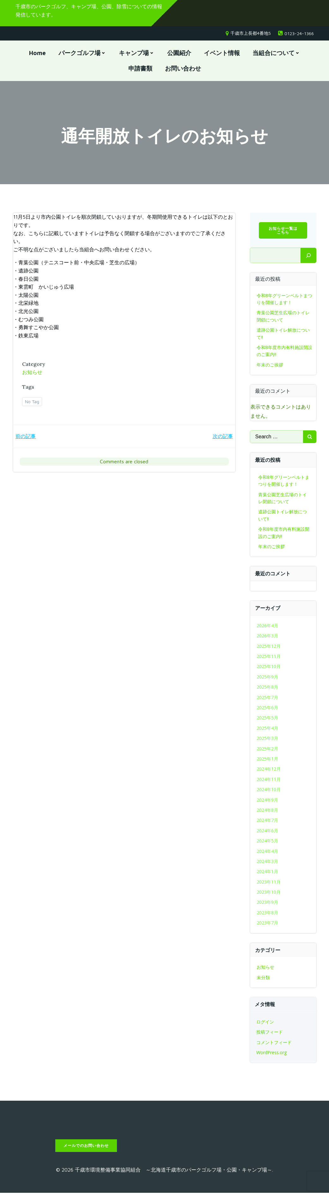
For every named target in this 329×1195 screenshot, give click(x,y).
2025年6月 (267, 708)
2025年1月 (267, 760)
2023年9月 (267, 903)
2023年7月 (267, 924)
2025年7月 (267, 698)
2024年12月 (269, 770)
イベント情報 (222, 53)
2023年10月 (269, 893)
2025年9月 (267, 678)
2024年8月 (267, 811)
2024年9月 (267, 801)
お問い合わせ (183, 68)
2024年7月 (267, 821)
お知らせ (33, 373)
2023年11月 (269, 882)
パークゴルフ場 (82, 53)
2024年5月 (267, 842)
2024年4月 (267, 852)
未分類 (263, 978)
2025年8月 (267, 688)
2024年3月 (267, 862)
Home (37, 53)
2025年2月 (267, 749)
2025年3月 (267, 739)
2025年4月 (267, 729)
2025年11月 (269, 657)
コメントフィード (274, 1043)
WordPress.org (271, 1053)
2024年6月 (267, 831)
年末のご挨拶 (270, 365)
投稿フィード (269, 1033)
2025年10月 (269, 667)
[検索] (308, 256)
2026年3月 (267, 637)
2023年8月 (267, 913)
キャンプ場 (137, 53)
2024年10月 (269, 790)
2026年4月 (267, 626)
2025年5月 (267, 719)
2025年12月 (269, 647)
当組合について (276, 53)
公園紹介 (179, 53)
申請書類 (140, 68)
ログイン (265, 1023)
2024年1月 (267, 872)
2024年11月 (269, 780)
